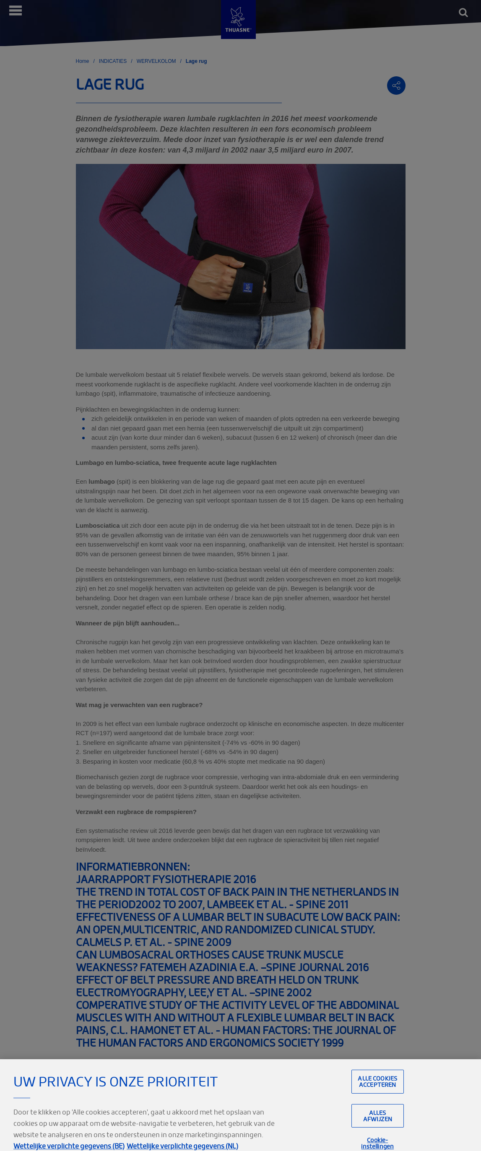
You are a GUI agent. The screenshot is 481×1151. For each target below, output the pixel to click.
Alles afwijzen (377, 1126)
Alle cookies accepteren (377, 1091)
